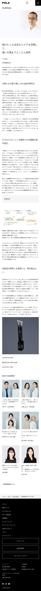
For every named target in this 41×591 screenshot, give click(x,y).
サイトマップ (5, 564)
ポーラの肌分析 (6, 514)
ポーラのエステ (6, 511)
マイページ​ (20, 541)
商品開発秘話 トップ (9, 484)
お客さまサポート (7, 528)
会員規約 (24, 566)
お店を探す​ (20, 548)
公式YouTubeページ (9, 583)
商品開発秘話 (6, 8)
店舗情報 (4, 518)
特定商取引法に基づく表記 (28, 569)
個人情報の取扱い (6, 566)
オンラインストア (7, 521)
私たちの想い (16, 496)
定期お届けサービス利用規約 (9, 569)
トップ (3, 496)
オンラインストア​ (20, 556)
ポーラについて (6, 535)
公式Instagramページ (6, 584)
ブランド (4, 504)
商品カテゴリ (6, 507)
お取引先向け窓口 (6, 577)
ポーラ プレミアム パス (8, 525)
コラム (9, 496)
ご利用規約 (24, 564)
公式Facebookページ (3, 584)
